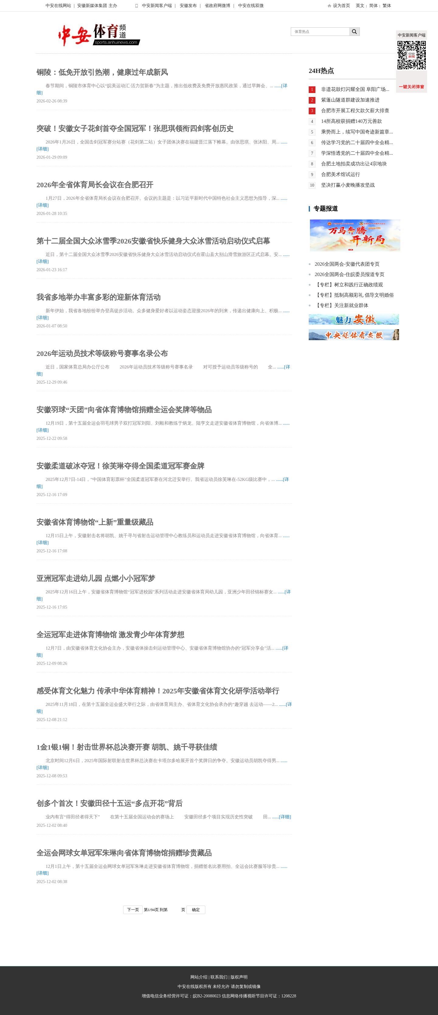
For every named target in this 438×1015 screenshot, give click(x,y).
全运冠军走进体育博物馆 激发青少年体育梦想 (110, 635)
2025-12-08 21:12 (51, 719)
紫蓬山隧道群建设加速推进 (350, 99)
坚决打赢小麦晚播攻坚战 (348, 185)
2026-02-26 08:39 (51, 101)
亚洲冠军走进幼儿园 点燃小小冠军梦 (95, 578)
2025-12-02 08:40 (51, 825)
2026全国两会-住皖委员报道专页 (349, 274)
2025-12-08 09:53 (51, 776)
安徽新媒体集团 (92, 5)
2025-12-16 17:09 (51, 494)
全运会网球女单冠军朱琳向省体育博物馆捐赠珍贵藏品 (124, 853)
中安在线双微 (251, 5)
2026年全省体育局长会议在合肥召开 (94, 185)
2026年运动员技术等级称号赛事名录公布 (102, 353)
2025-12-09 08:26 (51, 663)
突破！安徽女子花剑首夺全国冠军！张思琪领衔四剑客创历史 (135, 129)
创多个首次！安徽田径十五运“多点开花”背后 (109, 803)
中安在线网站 (58, 5)
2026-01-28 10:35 (51, 213)
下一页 (133, 909)
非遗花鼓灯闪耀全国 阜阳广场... (355, 89)
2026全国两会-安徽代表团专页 (347, 264)
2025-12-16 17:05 (51, 607)
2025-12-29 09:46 (51, 382)
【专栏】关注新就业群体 (341, 305)
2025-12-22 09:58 (51, 438)
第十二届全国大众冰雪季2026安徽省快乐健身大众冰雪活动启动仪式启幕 (153, 241)
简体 (373, 5)
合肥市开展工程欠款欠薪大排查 (355, 110)
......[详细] (281, 816)
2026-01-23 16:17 (51, 270)
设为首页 (341, 5)
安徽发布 (188, 5)
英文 (360, 5)
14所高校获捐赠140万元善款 (351, 121)
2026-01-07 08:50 (51, 326)
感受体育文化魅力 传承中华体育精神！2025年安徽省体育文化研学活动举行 (157, 691)
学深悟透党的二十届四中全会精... (357, 153)
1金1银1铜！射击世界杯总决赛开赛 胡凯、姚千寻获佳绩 (126, 747)
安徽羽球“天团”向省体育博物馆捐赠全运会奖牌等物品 (124, 410)
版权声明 (239, 977)
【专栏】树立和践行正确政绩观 (349, 284)
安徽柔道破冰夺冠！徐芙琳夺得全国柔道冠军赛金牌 (120, 466)
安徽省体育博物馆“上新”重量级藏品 (94, 522)
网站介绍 (198, 977)
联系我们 (219, 977)
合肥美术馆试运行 (340, 174)
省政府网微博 (217, 5)
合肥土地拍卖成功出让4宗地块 (354, 163)
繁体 (387, 5)
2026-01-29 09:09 (51, 157)
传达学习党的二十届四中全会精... (357, 142)
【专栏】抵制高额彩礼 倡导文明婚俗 (354, 295)
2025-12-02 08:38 (51, 881)
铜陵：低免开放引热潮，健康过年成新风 (102, 72)
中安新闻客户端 (157, 5)
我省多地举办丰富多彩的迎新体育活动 (98, 297)
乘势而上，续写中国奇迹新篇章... (357, 131)
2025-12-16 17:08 (51, 551)
